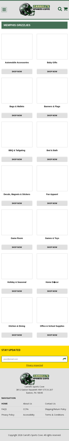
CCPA (25, 409)
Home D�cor (52, 282)
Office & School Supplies (52, 326)
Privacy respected (34, 365)
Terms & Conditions (54, 414)
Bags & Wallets (16, 106)
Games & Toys (52, 238)
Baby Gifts (52, 62)
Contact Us (50, 403)
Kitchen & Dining (17, 326)
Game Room (17, 238)
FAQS (4, 409)
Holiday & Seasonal (16, 282)
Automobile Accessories (17, 62)
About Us (27, 403)
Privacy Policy (7, 414)
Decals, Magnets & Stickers (17, 194)
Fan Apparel (52, 194)
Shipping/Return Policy (55, 409)
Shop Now (17, 71)
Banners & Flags (52, 106)
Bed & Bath (52, 150)
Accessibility (28, 414)
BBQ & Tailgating (17, 150)
